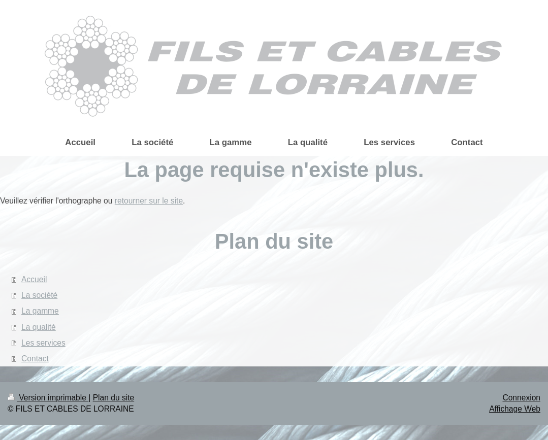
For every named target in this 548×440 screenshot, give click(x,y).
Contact (35, 358)
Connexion (521, 397)
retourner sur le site (149, 200)
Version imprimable (48, 397)
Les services (43, 343)
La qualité (38, 327)
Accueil (34, 279)
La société (39, 295)
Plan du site (114, 397)
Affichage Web (514, 408)
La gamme (40, 311)
